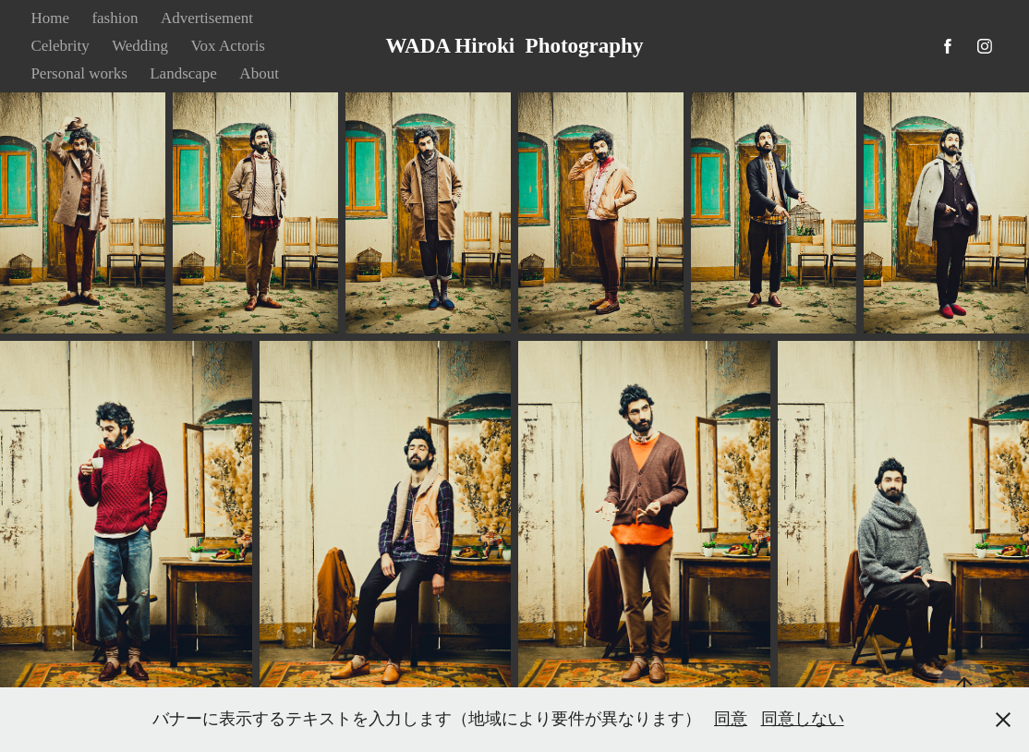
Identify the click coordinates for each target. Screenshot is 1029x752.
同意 (730, 719)
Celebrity (59, 46)
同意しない (802, 719)
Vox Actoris (228, 46)
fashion (114, 18)
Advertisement (207, 18)
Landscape (183, 73)
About (259, 73)
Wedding (140, 46)
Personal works (78, 73)
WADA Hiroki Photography (515, 45)
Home (49, 18)
